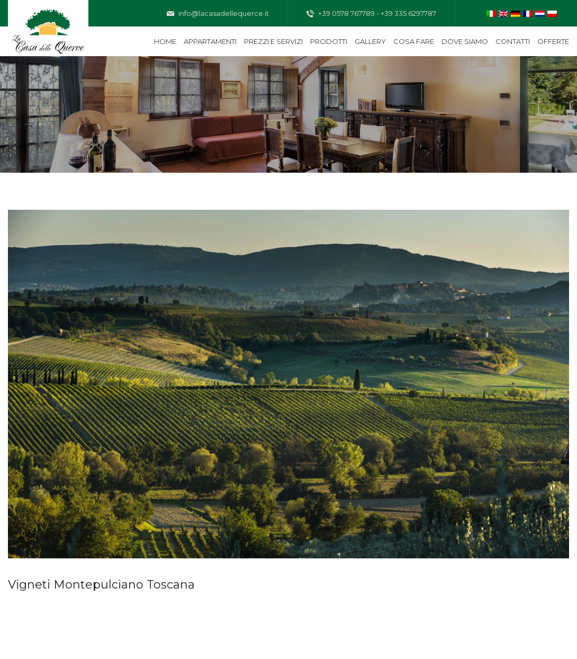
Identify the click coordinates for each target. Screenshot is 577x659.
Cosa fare (413, 41)
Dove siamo (464, 41)
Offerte (553, 41)
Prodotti (328, 41)
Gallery (370, 41)
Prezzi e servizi (273, 41)
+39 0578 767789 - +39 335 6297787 (371, 14)
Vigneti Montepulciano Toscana (101, 584)
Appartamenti (210, 41)
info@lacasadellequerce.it (218, 14)
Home (165, 41)
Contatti (512, 41)
